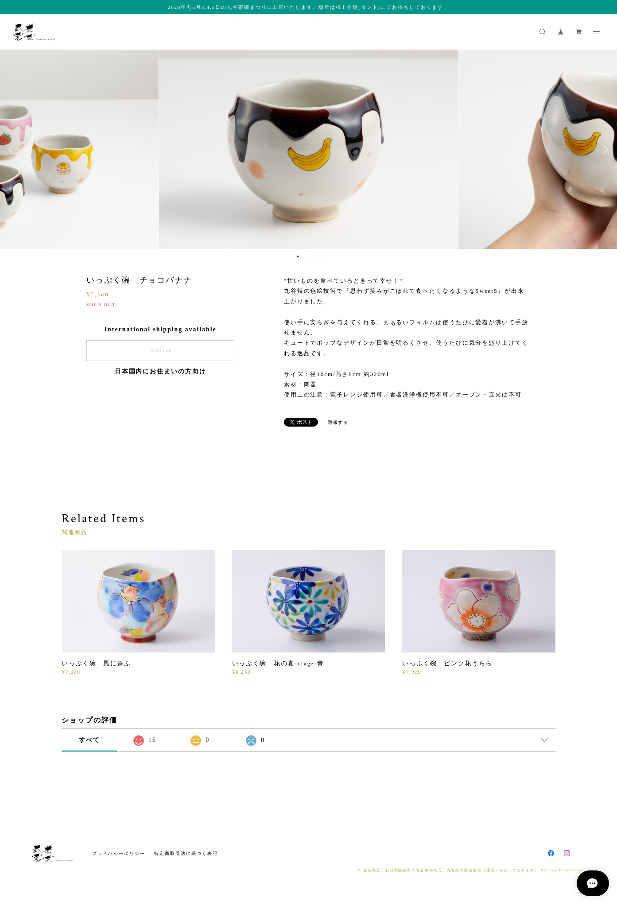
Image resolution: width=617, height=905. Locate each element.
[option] (308, 149)
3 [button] (309, 256)
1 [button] (298, 256)
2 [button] (303, 256)
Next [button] (603, 149)
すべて (89, 740)
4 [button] (315, 256)
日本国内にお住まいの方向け (160, 371)
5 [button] (321, 256)
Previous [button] (13, 149)
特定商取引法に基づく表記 (185, 853)
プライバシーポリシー (118, 853)
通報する (338, 422)
